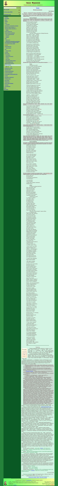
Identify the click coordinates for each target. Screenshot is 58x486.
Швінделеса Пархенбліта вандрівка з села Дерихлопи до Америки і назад (12, 45)
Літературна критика (9, 77)
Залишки (32, 470)
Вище (38, 477)
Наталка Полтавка (29, 371)
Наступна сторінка (43, 477)
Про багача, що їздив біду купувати (11, 27)
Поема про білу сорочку (9, 69)
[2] (11, 72)
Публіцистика (8, 85)
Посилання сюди (7, 14)
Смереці (14, 484)
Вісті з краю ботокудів (10, 36)
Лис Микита (8, 59)
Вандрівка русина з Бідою (11, 65)
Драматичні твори (8, 74)
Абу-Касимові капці (9, 67)
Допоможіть (29, 480)
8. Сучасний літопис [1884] (10, 46)
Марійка (7, 39)
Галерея (6, 92)
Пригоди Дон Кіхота (9, 61)
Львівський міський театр (46, 406)
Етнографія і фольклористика (11, 80)
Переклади (7, 89)
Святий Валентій (8, 50)
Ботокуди (7, 38)
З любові (6, 56)
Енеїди (41, 448)
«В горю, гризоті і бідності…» (10, 28)
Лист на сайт (6, 9)
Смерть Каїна (8, 54)
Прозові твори (8, 75)
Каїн (5, 53)
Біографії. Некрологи (9, 84)
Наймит (7, 31)
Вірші (6, 20)
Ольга (6, 23)
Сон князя (8, 25)
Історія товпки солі (8, 33)
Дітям (5, 96)
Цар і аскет (8, 64)
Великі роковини (8, 70)
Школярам (6, 97)
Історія (6, 82)
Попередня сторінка (32, 477)
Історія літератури (8, 79)
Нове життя (8, 42)
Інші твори (7, 87)
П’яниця (7, 62)
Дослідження (7, 94)
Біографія (7, 18)
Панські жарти (8, 51)
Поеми (6, 22)
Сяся (6, 41)
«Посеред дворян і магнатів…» (11, 30)
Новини (6, 17)
